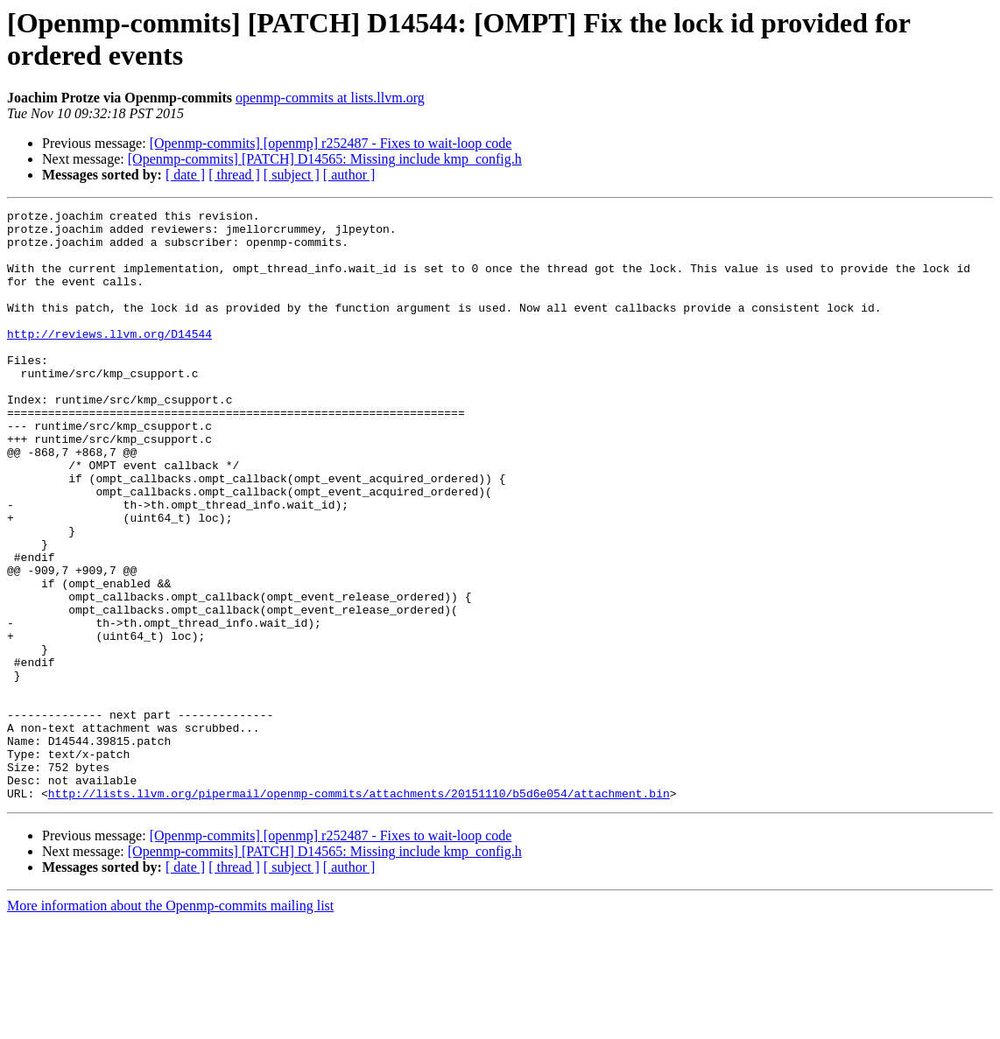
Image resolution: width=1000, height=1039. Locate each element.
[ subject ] (292, 174)
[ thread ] (234, 174)
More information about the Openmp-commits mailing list (170, 1023)
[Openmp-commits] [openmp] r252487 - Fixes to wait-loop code (331, 143)
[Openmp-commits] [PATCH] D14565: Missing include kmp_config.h (325, 158)
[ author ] (349, 174)
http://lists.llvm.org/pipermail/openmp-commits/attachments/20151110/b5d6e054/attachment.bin (359, 911)
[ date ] (185, 174)
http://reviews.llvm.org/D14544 (109, 360)
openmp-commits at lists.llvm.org (330, 97)
